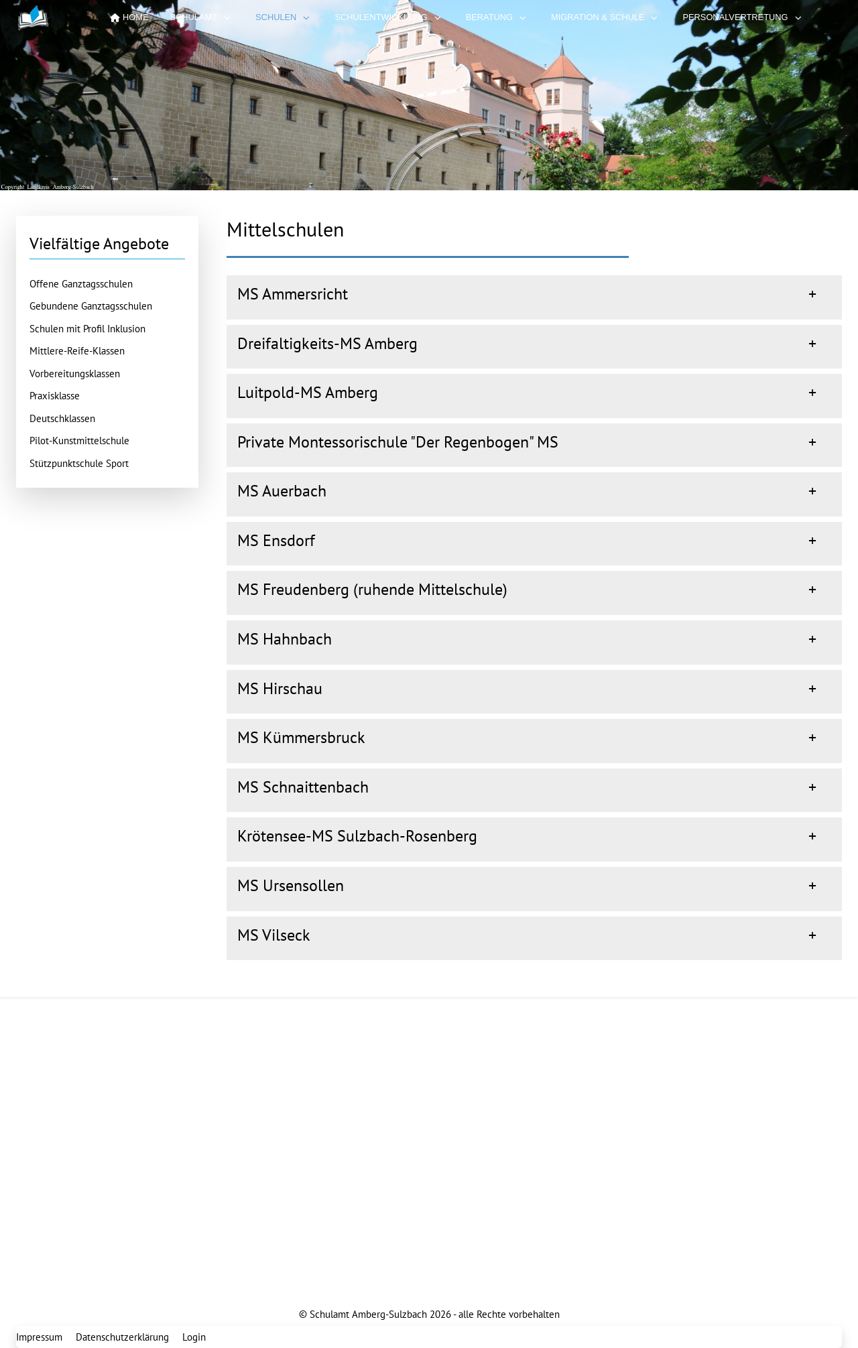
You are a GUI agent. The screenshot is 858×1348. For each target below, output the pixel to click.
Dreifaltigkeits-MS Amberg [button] (327, 343)
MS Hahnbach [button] (284, 638)
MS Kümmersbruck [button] (301, 737)
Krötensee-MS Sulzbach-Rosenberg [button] (357, 835)
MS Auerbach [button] (281, 490)
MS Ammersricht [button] (292, 293)
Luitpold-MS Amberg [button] (307, 392)
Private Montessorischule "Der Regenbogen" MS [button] (397, 441)
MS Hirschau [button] (279, 688)
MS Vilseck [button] (273, 935)
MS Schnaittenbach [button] (303, 787)
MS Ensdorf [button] (276, 540)
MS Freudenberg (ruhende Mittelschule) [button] (372, 589)
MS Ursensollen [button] (290, 885)
